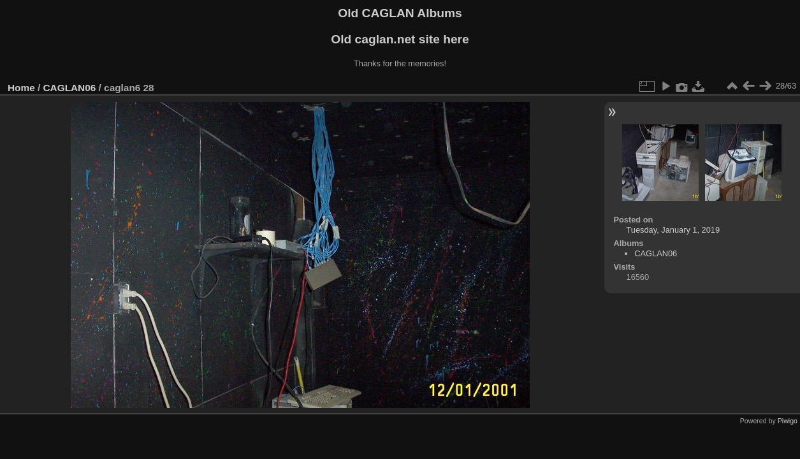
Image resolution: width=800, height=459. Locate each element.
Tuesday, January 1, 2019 (673, 230)
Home (21, 87)
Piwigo (787, 421)
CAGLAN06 (69, 87)
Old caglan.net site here (400, 39)
